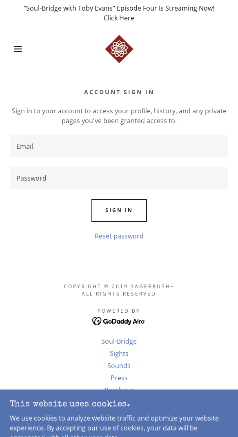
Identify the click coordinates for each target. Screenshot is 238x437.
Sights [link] (119, 353)
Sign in (119, 210)
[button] (16, 49)
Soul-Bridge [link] (119, 341)
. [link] (119, 402)
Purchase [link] (119, 390)
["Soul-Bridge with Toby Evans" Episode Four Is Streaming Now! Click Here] (119, 13)
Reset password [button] (119, 236)
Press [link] (119, 377)
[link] (119, 49)
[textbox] (119, 146)
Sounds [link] (119, 365)
